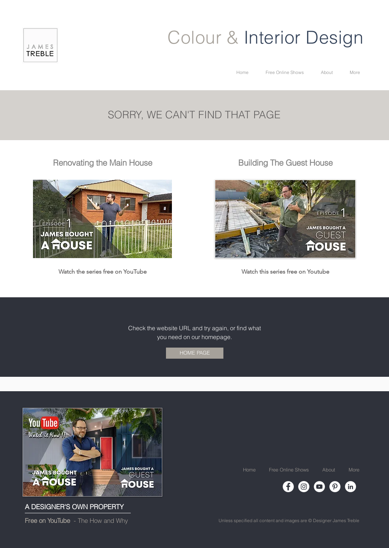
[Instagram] (303, 486)
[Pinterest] (334, 486)
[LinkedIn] (350, 486)
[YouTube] (319, 486)
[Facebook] (288, 486)
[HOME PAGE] (194, 353)
